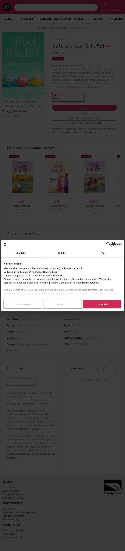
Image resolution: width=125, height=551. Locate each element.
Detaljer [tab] (62, 253)
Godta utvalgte (23, 304)
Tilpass (62, 304)
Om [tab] (103, 253)
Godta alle (102, 304)
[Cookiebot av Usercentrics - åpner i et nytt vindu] (109, 244)
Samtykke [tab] (21, 253)
